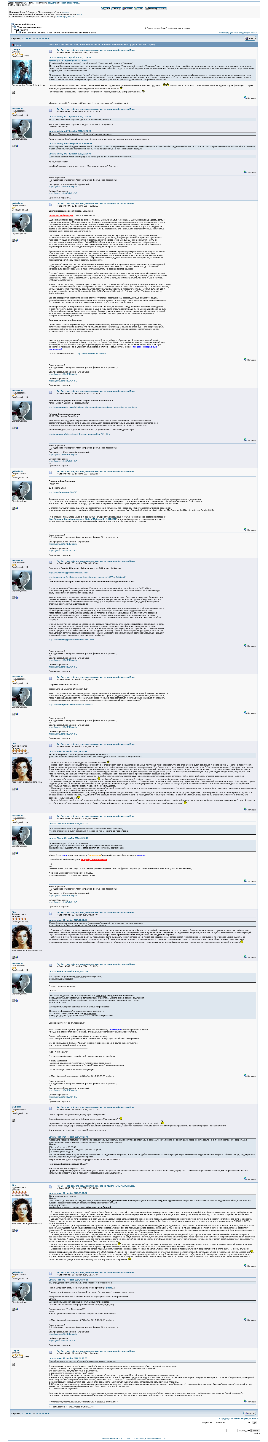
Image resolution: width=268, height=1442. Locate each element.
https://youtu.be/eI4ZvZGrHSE (63, 193)
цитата (109, 1288)
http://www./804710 (63, 492)
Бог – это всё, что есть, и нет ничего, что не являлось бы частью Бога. (59, 33)
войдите (52, 3)
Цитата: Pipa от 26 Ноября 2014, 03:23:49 (68, 971)
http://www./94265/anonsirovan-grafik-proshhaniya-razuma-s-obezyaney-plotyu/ (93, 407)
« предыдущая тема (228, 33)
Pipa (14, 744)
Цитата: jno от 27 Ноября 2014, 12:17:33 (68, 1358)
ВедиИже (16, 1107)
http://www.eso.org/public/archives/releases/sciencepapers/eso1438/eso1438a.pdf (87, 577)
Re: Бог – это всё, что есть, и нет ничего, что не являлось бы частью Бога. (96, 50)
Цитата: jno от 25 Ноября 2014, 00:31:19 (68, 751)
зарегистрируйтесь (70, 3)
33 (30, 38)
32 (27, 38)
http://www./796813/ (91, 353)
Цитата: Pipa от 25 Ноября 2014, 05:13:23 (68, 824)
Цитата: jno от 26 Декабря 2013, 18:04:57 (69, 60)
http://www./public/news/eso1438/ (68, 573)
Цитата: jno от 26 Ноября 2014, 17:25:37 (68, 1193)
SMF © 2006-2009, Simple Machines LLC (146, 1439)
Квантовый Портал (25, 24)
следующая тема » (248, 33)
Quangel (16, 49)
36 (40, 38)
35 (37, 38)
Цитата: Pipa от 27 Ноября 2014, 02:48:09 (68, 1280)
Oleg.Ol (15, 1350)
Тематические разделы (29, 27)
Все (47, 38)
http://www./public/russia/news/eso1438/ (71, 639)
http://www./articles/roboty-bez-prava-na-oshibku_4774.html (79, 434)
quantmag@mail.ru (65, 16)
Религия (24, 30)
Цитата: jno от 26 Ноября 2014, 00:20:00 (68, 920)
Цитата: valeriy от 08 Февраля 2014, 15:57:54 (70, 143)
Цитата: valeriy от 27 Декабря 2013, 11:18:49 (70, 57)
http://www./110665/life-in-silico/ (70, 704)
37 (43, 38)
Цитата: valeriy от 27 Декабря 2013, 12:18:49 (70, 116)
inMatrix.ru (17, 108)
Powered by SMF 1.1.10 (113, 1439)
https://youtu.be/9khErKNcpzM (63, 186)
